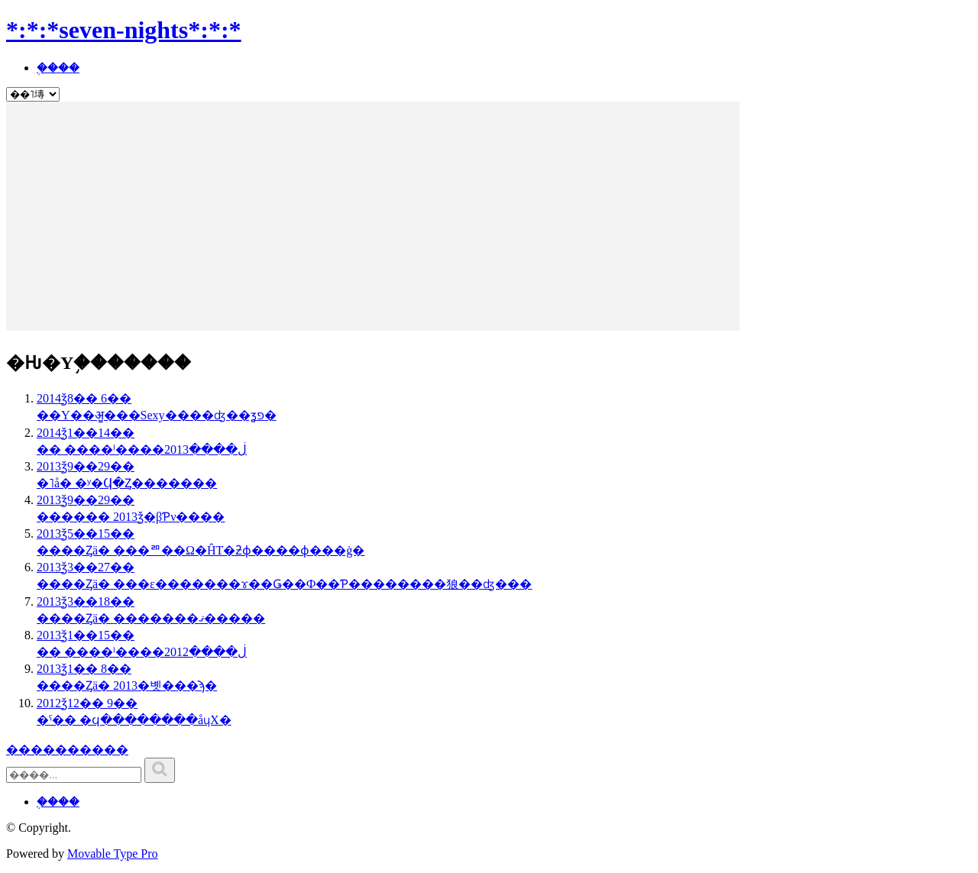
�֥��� (58, 67)
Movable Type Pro (112, 853)
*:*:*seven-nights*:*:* (123, 30)
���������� (67, 749)
